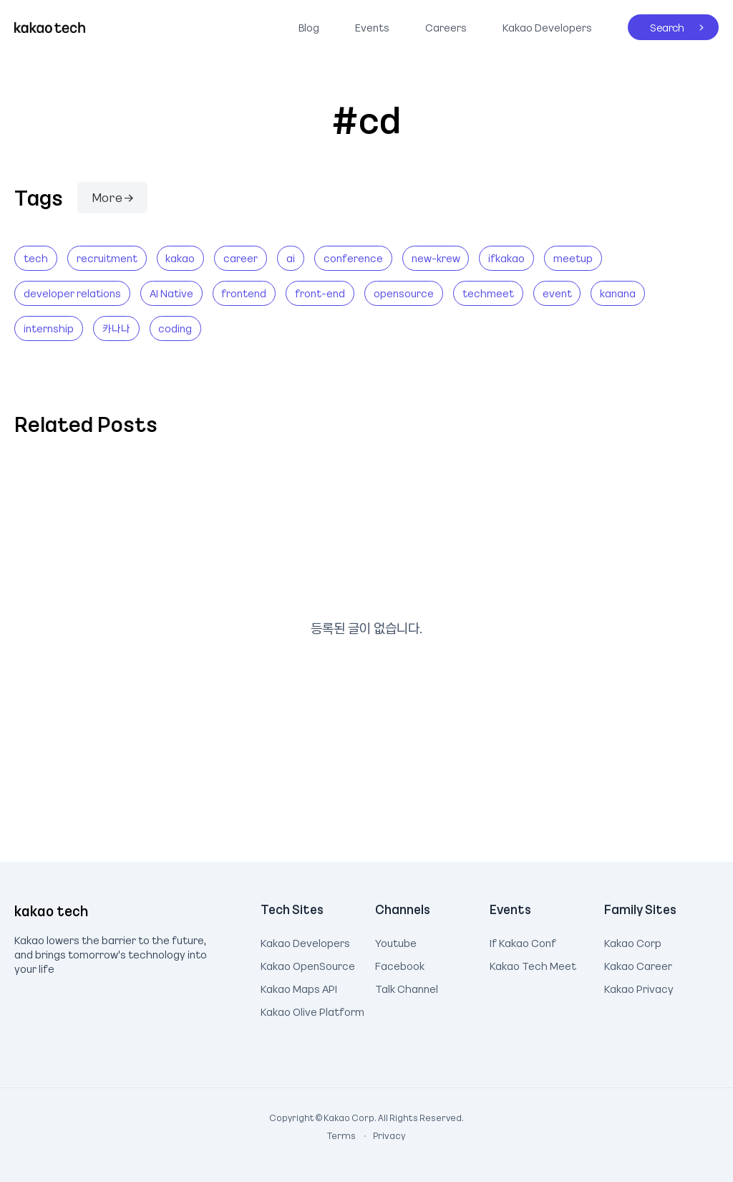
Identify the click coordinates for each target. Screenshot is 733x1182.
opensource (404, 293)
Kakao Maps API (299, 987)
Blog (308, 27)
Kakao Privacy (639, 987)
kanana (618, 293)
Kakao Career (638, 964)
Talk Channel (406, 987)
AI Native (171, 293)
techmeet (488, 293)
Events (372, 27)
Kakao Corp (632, 941)
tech (36, 258)
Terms (342, 1135)
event (557, 293)
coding (175, 328)
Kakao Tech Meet (533, 964)
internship (49, 328)
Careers (446, 27)
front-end (320, 293)
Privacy (381, 1135)
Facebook (399, 964)
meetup (573, 258)
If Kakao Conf (523, 941)
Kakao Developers (543, 24)
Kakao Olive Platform (312, 1010)
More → (112, 197)
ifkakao (506, 258)
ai (290, 258)
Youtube (396, 941)
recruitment (107, 258)
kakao (180, 258)
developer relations (72, 293)
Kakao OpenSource (308, 964)
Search (656, 24)
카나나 (116, 328)
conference (353, 258)
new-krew (436, 258)
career (240, 258)
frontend (243, 293)
